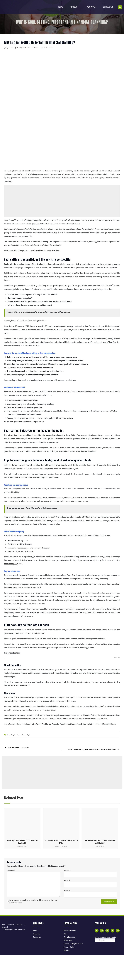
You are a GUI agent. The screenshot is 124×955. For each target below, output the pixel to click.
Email (67, 878)
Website (67, 888)
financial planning (13, 735)
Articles (73, 7)
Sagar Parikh (9, 48)
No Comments (48, 48)
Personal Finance (34, 48)
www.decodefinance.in (20, 685)
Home (60, 7)
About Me (91, 7)
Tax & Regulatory (70, 935)
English (100, 938)
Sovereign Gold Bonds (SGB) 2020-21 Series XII (22, 839)
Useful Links (68, 938)
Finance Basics (69, 945)
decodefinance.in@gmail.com (106, 935)
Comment (11, 868)
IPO (65, 932)
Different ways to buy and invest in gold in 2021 (100, 839)
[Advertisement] (62, 201)
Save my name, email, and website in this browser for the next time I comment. (33, 899)
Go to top (117, 658)
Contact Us (108, 7)
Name (67, 868)
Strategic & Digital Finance (73, 941)
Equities (66, 948)
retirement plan (26, 735)
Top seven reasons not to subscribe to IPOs (61, 839)
